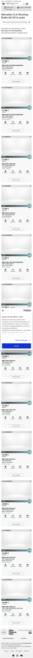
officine (23, 638)
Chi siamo (26, 651)
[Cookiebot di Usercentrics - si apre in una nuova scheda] (23, 310)
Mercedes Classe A (16, 215)
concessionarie (8, 638)
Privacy (6, 651)
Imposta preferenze (21, 340)
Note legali (18, 651)
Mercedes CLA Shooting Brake (16, 67)
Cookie (12, 651)
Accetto (16, 346)
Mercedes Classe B (16, 166)
